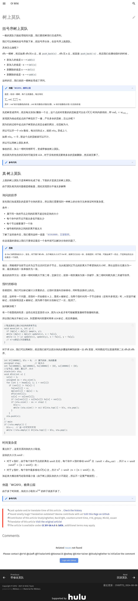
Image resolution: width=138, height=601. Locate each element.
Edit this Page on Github (97, 514)
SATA (60, 525)
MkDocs (16, 589)
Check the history (72, 510)
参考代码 (12, 162)
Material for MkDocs (31, 589)
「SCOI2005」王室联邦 (57, 234)
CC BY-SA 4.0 (48, 525)
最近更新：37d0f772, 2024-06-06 (120, 585)
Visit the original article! (49, 521)
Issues (68, 547)
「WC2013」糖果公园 (22, 88)
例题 (20, 88)
